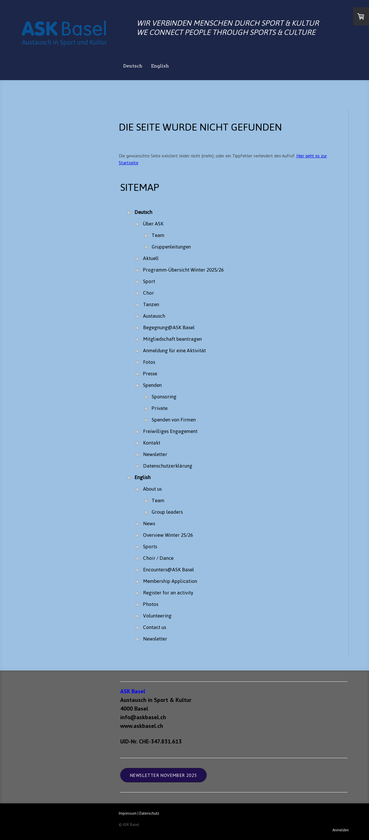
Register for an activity (168, 593)
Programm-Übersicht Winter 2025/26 (183, 270)
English (160, 66)
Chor (148, 293)
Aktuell (151, 258)
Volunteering (157, 616)
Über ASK (153, 224)
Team (158, 235)
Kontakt (151, 443)
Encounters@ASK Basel (168, 570)
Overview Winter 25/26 (168, 535)
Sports (150, 546)
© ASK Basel (129, 824)
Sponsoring (164, 397)
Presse (150, 373)
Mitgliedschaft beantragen (172, 339)
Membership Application (170, 581)
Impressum (128, 813)
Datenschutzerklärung (167, 466)
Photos (150, 604)
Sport (149, 281)
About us (152, 489)
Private (159, 408)
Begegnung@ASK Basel (169, 327)
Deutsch (132, 66)
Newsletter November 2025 (163, 775)
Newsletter (155, 454)
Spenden (152, 385)
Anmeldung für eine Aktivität (174, 350)
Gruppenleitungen (171, 247)
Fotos (149, 362)
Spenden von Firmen (174, 420)
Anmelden (340, 830)
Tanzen (151, 304)
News (149, 523)
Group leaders (167, 512)
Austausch (154, 316)
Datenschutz (149, 813)
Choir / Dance (158, 558)
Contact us (154, 627)
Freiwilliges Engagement (170, 431)
